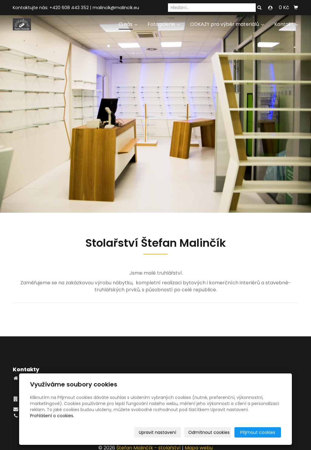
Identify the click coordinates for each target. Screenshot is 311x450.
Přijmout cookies (257, 432)
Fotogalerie (164, 24)
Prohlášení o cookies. (52, 416)
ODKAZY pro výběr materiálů (227, 24)
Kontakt (286, 24)
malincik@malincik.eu (116, 8)
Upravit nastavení (157, 432)
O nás (128, 24)
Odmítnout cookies (209, 432)
